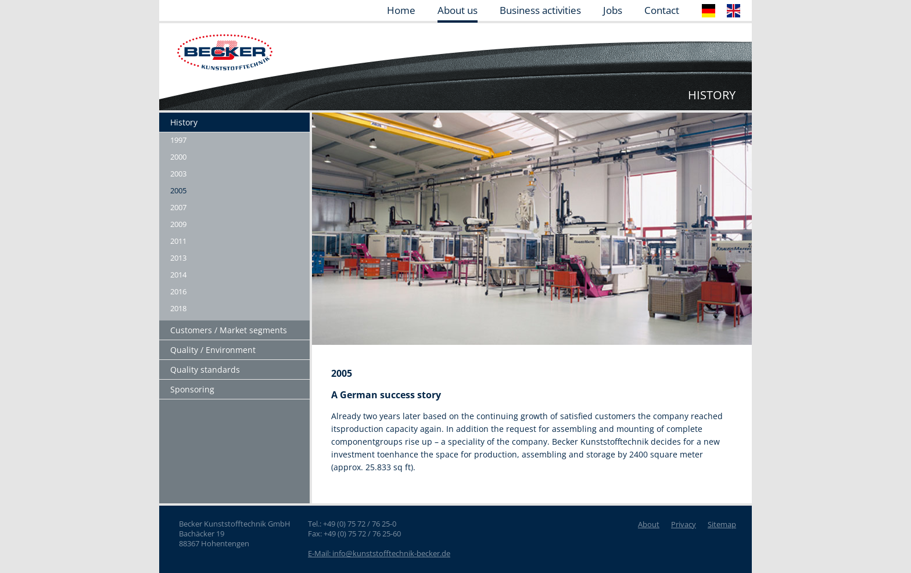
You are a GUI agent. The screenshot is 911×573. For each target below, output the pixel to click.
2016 (178, 291)
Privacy (683, 524)
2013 (178, 258)
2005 (178, 190)
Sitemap (722, 524)
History (184, 122)
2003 (178, 174)
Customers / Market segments (228, 330)
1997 (178, 140)
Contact (661, 11)
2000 (178, 157)
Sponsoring (192, 389)
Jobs (612, 11)
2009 (178, 224)
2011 (178, 241)
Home (401, 11)
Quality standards (205, 369)
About (648, 524)
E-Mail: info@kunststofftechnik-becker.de (379, 553)
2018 (178, 308)
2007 (178, 207)
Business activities (540, 11)
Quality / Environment (213, 349)
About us (457, 11)
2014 (178, 275)
